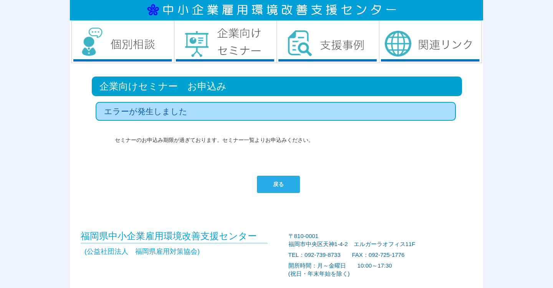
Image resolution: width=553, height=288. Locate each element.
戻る (278, 184)
